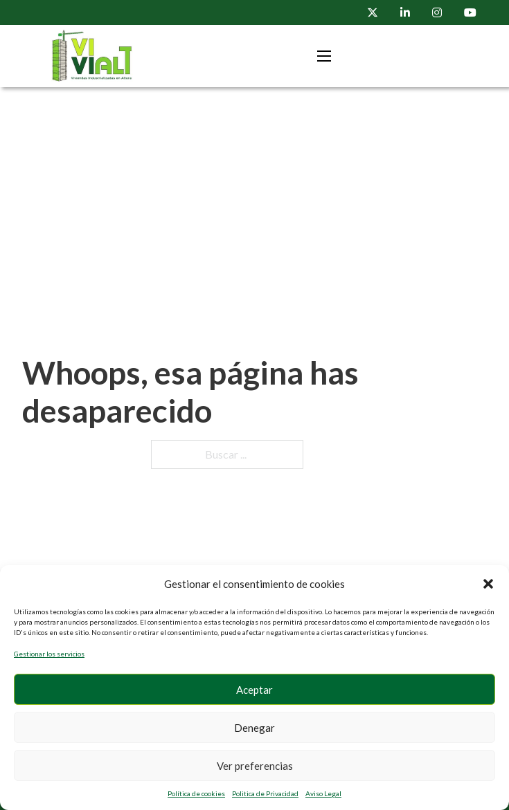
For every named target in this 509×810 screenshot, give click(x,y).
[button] (488, 584)
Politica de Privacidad (265, 793)
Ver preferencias (255, 766)
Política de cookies (196, 793)
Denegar (254, 727)
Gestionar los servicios (49, 654)
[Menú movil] (324, 56)
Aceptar (254, 689)
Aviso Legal (323, 793)
